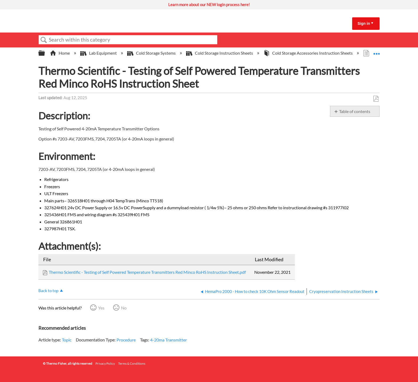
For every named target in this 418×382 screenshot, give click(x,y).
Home (60, 52)
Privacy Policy (105, 363)
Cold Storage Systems (151, 52)
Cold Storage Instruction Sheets (220, 52)
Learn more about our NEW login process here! (209, 4)
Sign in (363, 23)
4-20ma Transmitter (168, 339)
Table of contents (354, 111)
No (124, 307)
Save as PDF (376, 99)
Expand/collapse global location (376, 51)
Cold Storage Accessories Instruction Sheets (308, 52)
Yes (101, 307)
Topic (66, 339)
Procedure (126, 339)
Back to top (48, 290)
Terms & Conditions (131, 363)
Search (43, 40)
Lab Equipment (99, 52)
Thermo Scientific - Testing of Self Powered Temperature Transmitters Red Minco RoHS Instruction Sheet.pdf (147, 272)
